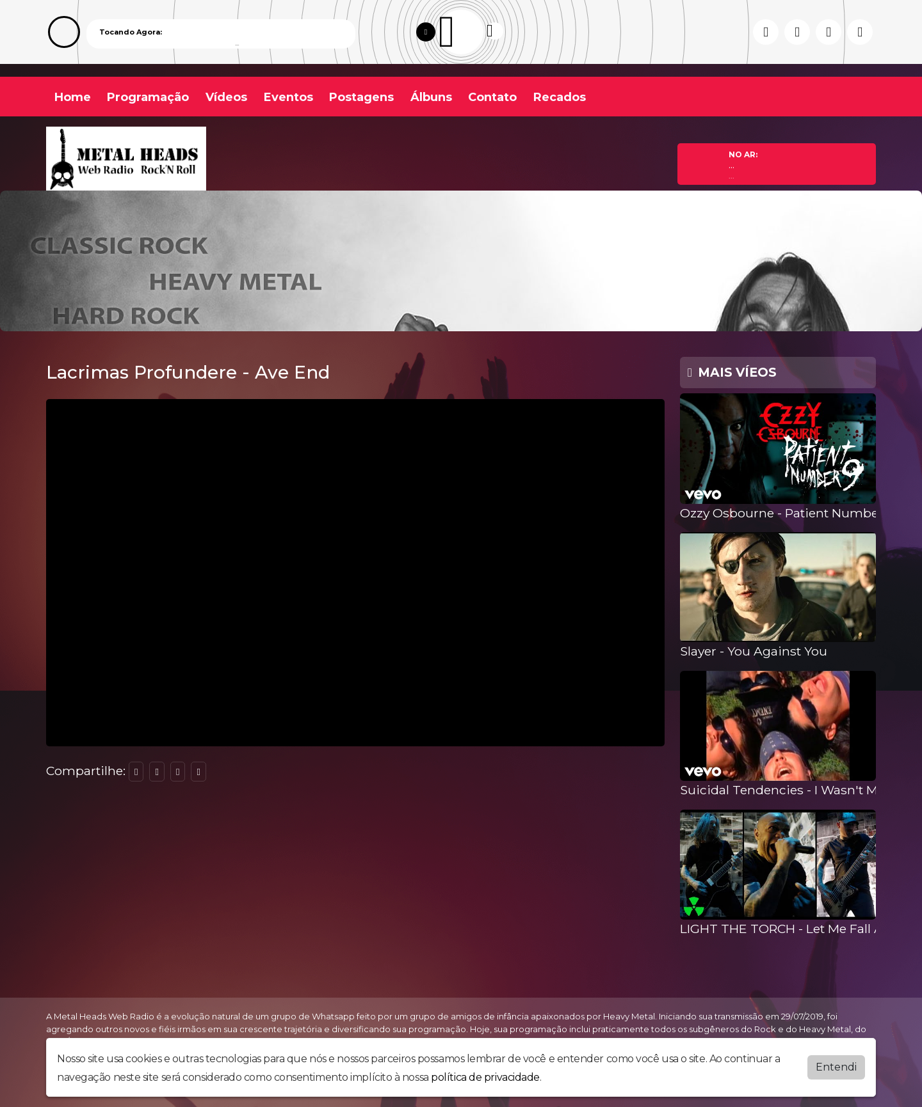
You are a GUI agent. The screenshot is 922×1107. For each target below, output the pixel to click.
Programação (148, 97)
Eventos (288, 97)
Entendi (836, 1067)
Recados (559, 97)
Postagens (361, 97)
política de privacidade (485, 1077)
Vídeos (226, 97)
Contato (492, 97)
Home (72, 97)
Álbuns (431, 97)
